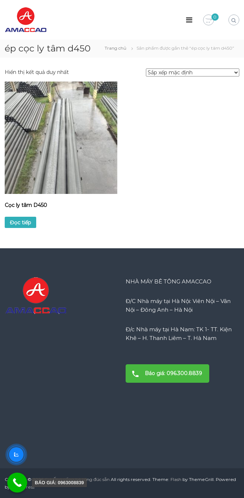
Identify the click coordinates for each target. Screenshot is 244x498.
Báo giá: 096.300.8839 (164, 373)
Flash (176, 479)
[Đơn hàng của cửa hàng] (192, 72)
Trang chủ (115, 48)
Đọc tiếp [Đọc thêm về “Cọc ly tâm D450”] (20, 222)
